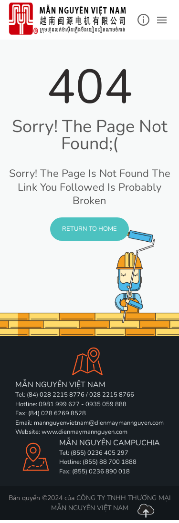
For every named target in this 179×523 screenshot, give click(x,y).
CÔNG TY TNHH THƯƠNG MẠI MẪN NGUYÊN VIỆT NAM (111, 503)
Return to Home (89, 229)
